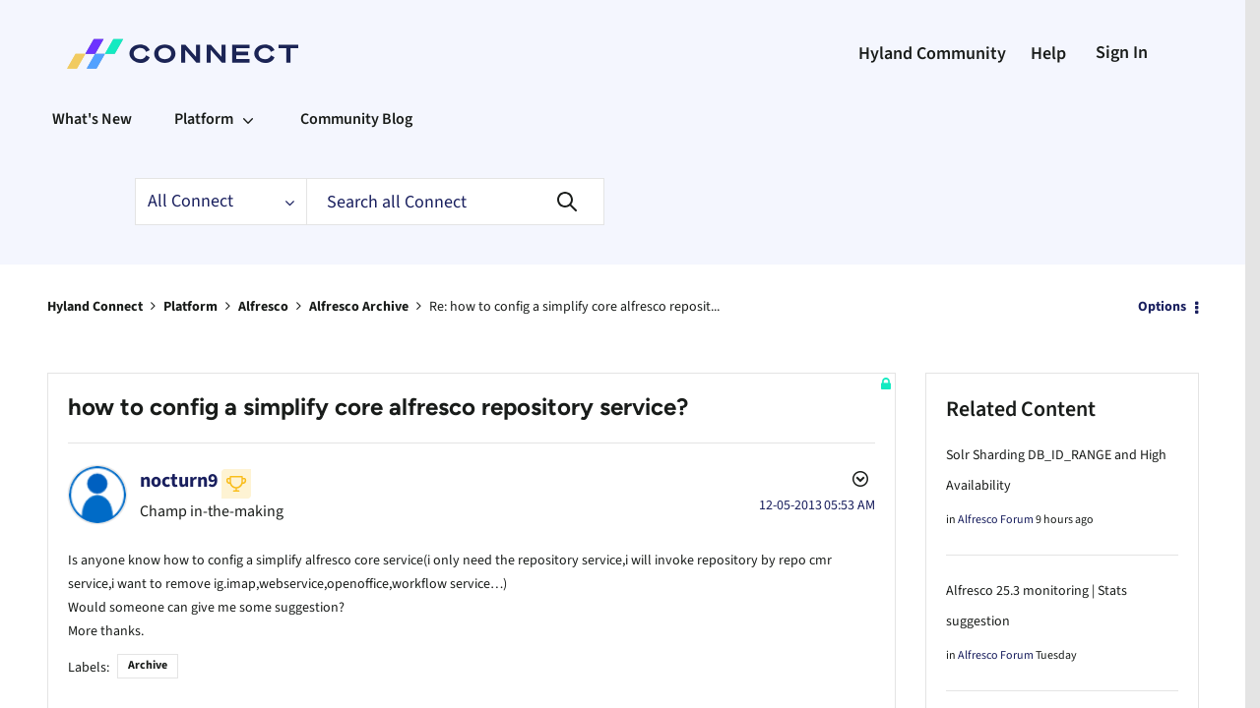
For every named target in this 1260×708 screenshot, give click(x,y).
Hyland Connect (95, 307)
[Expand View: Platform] (248, 119)
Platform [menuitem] (203, 119)
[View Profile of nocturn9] (179, 481)
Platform (190, 307)
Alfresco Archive (359, 307)
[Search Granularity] (220, 201)
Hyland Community (932, 53)
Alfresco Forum (996, 519)
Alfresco (263, 307)
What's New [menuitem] (92, 119)
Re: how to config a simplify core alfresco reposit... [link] (574, 307)
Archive (147, 661)
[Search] (455, 201)
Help (1048, 53)
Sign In (1122, 52)
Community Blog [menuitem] (356, 119)
